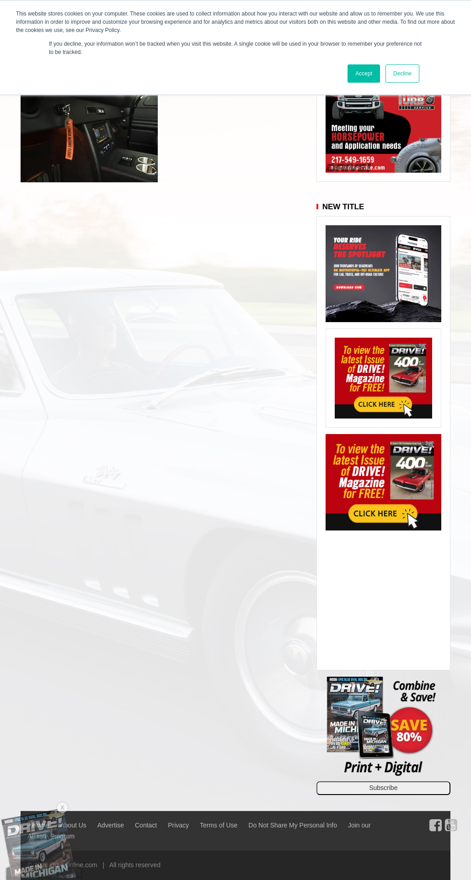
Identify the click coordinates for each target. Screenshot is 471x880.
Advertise (110, 825)
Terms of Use (218, 825)
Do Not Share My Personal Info (292, 825)
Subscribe (383, 787)
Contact (146, 825)
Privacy (178, 825)
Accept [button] (363, 73)
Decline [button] (402, 73)
